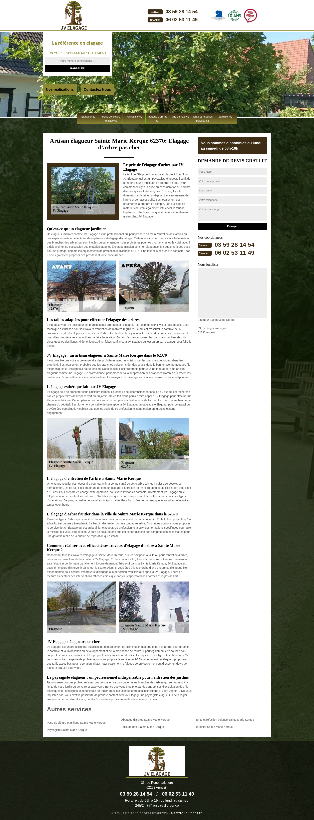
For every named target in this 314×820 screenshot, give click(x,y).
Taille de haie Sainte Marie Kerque (142, 726)
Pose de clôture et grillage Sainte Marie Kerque (76, 722)
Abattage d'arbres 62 (157, 118)
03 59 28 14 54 (181, 11)
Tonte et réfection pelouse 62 (203, 118)
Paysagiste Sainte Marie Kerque (67, 729)
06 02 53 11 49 (181, 19)
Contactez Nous (97, 90)
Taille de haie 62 (179, 116)
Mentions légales (187, 813)
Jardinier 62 (225, 116)
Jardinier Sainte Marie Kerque (214, 726)
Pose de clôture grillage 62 (111, 118)
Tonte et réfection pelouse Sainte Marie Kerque (225, 719)
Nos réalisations (60, 90)
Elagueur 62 (88, 116)
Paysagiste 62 (134, 116)
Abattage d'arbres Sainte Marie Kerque (145, 719)
